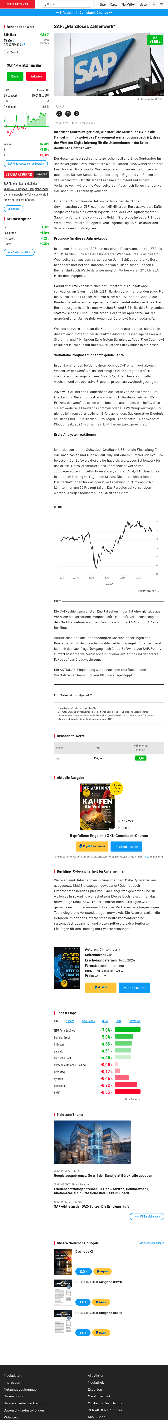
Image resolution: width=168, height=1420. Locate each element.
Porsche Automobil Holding (70, 1065)
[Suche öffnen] (44, 4)
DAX (56, 1021)
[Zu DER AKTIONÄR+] (128, 4)
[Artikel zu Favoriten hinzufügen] (76, 113)
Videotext (11, 1417)
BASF (57, 1093)
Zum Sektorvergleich (19, 252)
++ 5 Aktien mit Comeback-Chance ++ (84, 12)
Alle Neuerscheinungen (151, 1243)
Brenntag (59, 1072)
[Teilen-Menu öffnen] (59, 114)
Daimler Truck (62, 1037)
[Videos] (143, 4)
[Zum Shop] (103, 4)
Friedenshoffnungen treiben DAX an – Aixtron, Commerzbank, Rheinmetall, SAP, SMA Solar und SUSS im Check (101, 1191)
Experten (95, 1389)
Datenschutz (13, 1396)
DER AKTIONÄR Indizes (105, 1410)
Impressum (12, 1382)
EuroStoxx (135, 1021)
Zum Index (13, 208)
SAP (60, 106)
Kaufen (15, 76)
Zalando (58, 1051)
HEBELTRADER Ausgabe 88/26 (98, 1312)
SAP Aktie (10, 35)
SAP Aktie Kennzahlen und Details (26, 163)
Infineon (59, 1044)
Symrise (58, 1079)
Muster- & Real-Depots (105, 1403)
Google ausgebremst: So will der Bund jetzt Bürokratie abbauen (103, 1175)
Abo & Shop (97, 1417)
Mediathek (96, 1382)
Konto (146, 856)
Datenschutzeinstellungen (24, 1410)
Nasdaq (70, 1021)
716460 (9, 40)
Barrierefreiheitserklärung (24, 1403)
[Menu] (163, 4)
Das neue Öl (84, 1251)
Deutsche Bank (63, 1058)
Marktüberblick (99, 1396)
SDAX (118, 1021)
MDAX (105, 1021)
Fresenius (60, 1086)
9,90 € (83, 1302)
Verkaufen (36, 76)
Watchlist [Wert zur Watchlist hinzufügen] (15, 52)
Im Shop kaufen (126, 846)
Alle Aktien (96, 1375)
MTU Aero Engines (64, 1030)
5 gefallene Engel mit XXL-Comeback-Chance (109, 835)
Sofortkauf (92, 846)
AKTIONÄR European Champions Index (26, 189)
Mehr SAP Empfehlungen (147, 1216)
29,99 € (84, 1271)
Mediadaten (13, 1375)
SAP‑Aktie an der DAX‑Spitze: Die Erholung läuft (91, 1206)
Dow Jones (88, 1021)
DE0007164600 (14, 44)
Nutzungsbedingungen (21, 1389)
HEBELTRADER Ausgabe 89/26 (98, 1282)
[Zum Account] (113, 4)
